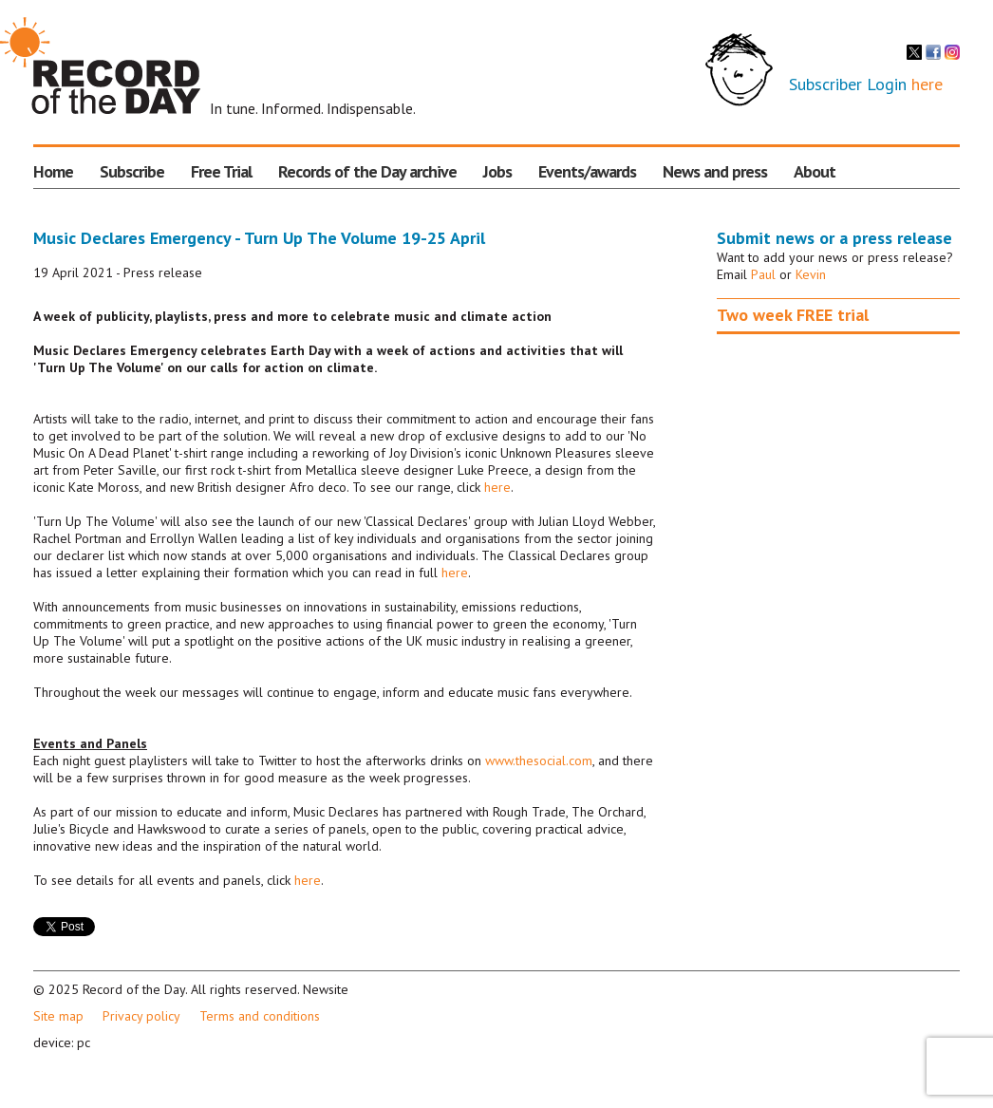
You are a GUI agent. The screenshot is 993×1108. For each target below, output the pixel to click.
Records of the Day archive (367, 171)
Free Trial (221, 171)
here (927, 84)
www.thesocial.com (538, 760)
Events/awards (587, 171)
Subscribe (132, 171)
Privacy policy (141, 1015)
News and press (715, 171)
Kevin (811, 274)
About (814, 171)
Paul (763, 274)
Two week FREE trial (793, 315)
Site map (58, 1015)
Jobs (497, 171)
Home (53, 171)
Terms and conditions (259, 1015)
